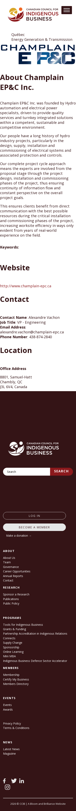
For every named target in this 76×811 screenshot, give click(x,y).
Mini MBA (9, 656)
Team (7, 562)
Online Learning (13, 652)
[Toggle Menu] (66, 10)
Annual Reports (13, 576)
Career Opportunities (16, 571)
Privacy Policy (12, 723)
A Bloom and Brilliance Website (47, 804)
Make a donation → (19, 535)
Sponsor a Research (16, 594)
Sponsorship (11, 647)
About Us (9, 558)
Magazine (9, 753)
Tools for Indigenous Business (23, 625)
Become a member (34, 527)
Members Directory (16, 684)
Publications (11, 599)
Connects (9, 638)
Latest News (11, 749)
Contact (8, 580)
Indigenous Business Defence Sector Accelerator (35, 661)
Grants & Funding (14, 629)
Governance (11, 567)
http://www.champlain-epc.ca (25, 285)
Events (7, 705)
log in (34, 516)
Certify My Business (16, 679)
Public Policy (11, 603)
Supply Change (12, 643)
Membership (11, 675)
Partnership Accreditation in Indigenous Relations (35, 633)
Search (61, 471)
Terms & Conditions (16, 728)
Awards (8, 709)
